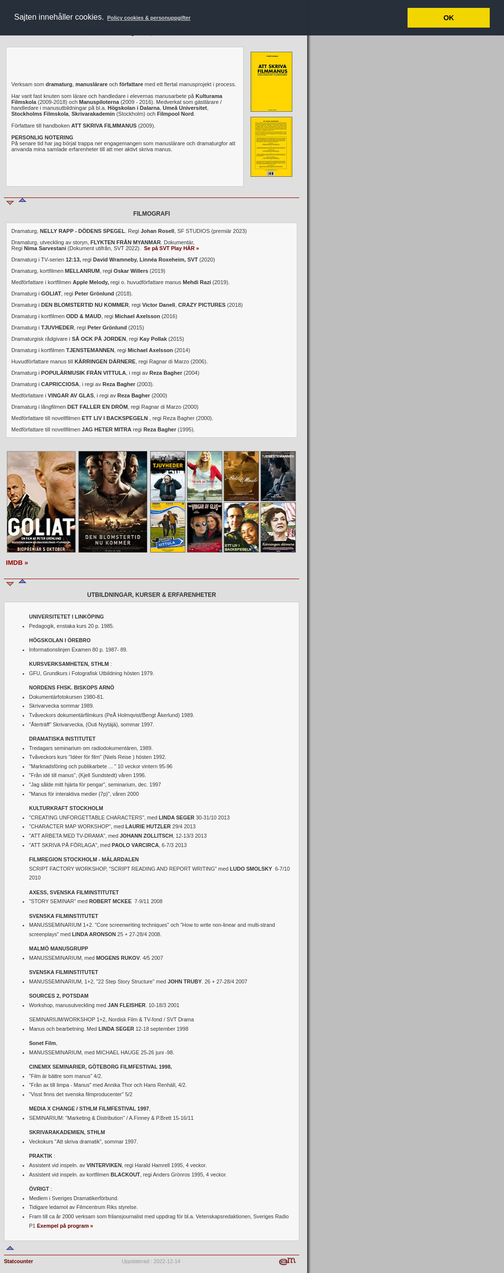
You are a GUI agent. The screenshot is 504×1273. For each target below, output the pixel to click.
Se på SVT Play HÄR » (171, 248)
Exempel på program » (65, 1226)
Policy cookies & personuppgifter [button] (148, 18)
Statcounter (18, 1261)
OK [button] (448, 18)
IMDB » (17, 562)
